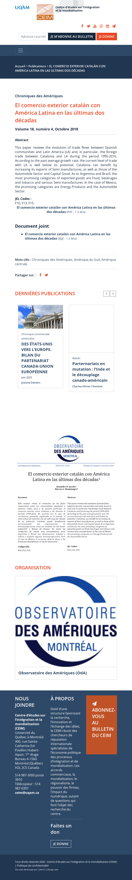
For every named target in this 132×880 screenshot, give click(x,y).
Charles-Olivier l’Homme (87, 386)
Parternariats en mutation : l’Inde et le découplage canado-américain (91, 372)
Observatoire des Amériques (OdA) (52, 673)
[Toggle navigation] (20, 50)
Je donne (61, 844)
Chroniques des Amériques (39, 95)
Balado (76, 358)
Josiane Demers (30, 382)
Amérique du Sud (87, 259)
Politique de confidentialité (33, 865)
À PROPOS (62, 698)
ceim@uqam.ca (27, 792)
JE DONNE (106, 36)
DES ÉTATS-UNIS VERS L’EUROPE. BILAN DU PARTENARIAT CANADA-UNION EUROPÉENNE (37, 357)
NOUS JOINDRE (24, 701)
